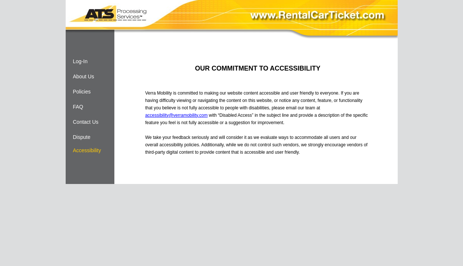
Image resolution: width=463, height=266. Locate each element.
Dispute (81, 137)
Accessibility (87, 150)
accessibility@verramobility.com (176, 115)
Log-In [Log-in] (80, 61)
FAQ (78, 107)
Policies (82, 92)
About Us (83, 76)
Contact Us (86, 122)
